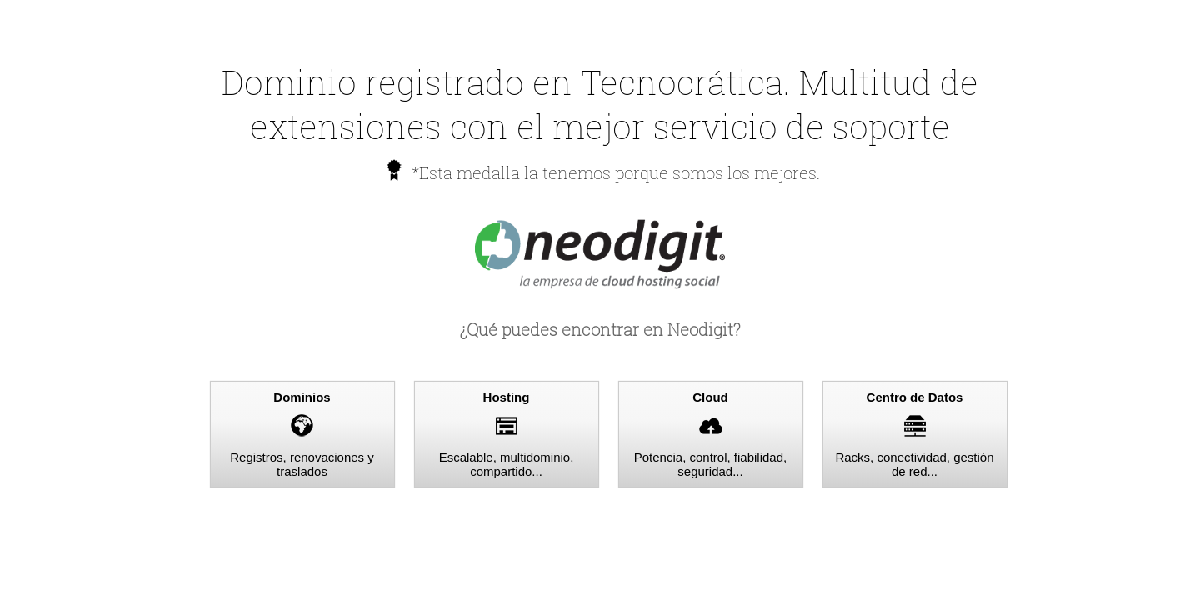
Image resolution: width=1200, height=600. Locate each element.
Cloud (710, 397)
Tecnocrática (682, 82)
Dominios (301, 397)
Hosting (506, 397)
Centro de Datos (915, 397)
